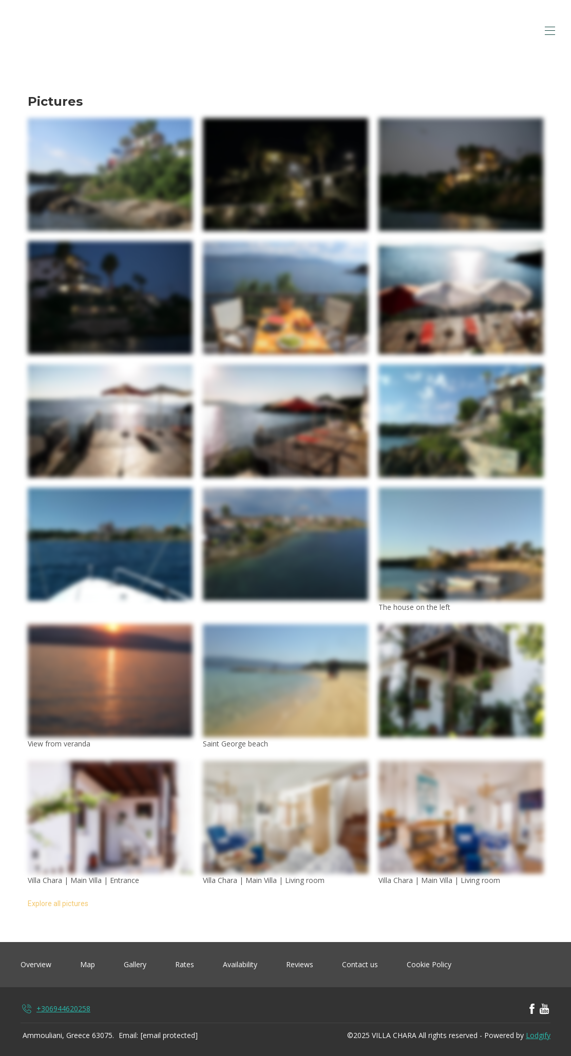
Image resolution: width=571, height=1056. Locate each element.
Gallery (135, 964)
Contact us (360, 964)
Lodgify (538, 1035)
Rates (184, 964)
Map (87, 964)
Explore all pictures (58, 903)
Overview (36, 964)
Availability (240, 964)
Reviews (299, 964)
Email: (128, 1035)
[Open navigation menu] (550, 31)
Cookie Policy (429, 964)
